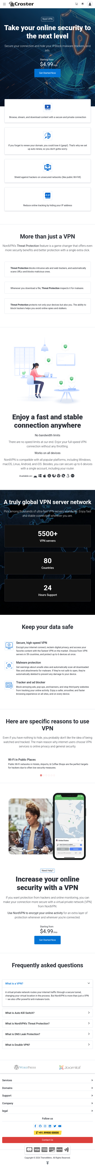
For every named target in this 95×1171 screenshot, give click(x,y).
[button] (4, 4)
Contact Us (47, 1140)
